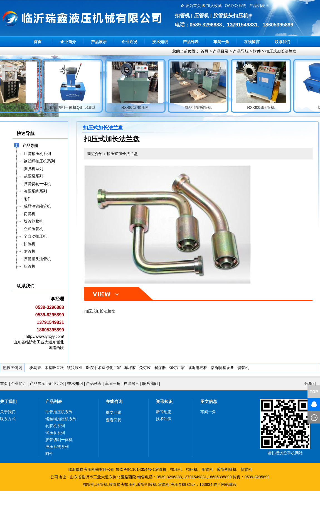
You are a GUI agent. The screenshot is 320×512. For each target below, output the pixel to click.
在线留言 (252, 42)
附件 (257, 51)
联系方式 (8, 419)
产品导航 (240, 51)
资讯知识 (164, 401)
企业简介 (68, 42)
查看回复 (113, 420)
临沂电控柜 (197, 367)
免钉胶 (145, 367)
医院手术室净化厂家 (103, 367)
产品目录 (220, 51)
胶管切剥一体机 (59, 439)
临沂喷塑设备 (222, 367)
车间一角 (221, 42)
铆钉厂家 (177, 367)
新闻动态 (163, 412)
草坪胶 (130, 367)
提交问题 (113, 412)
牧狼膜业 (75, 367)
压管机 (207, 469)
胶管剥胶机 (227, 469)
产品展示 (99, 42)
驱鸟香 (35, 367)
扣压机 (176, 469)
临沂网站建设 (225, 484)
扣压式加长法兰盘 (280, 51)
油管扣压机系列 (59, 412)
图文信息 (208, 401)
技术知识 (160, 42)
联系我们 (282, 42)
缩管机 (160, 469)
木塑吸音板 (54, 367)
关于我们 (8, 401)
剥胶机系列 (55, 426)
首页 (37, 42)
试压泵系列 (55, 432)
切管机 (243, 367)
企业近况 (129, 42)
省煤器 (160, 367)
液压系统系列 (57, 446)
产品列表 (190, 42)
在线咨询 (114, 401)
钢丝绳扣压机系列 (61, 419)
